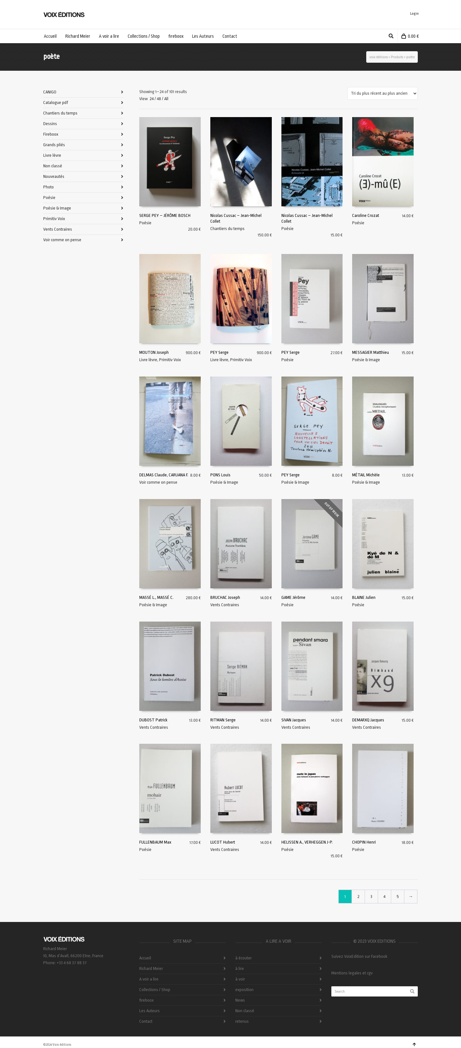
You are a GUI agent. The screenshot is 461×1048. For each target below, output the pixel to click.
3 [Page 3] (371, 896)
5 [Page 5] (398, 896)
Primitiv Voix (170, 359)
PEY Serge (219, 352)
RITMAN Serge (223, 720)
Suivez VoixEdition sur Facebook (359, 956)
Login (414, 14)
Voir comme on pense (158, 482)
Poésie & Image (366, 359)
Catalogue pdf (55, 102)
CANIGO (49, 92)
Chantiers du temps (227, 228)
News (240, 1000)
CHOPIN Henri (364, 842)
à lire (239, 968)
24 (152, 98)
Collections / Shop (154, 989)
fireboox (146, 1000)
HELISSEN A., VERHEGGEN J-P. (307, 842)
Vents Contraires (224, 604)
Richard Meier (151, 968)
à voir (240, 979)
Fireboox (50, 134)
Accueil (145, 958)
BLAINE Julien (364, 597)
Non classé (52, 165)
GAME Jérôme (293, 597)
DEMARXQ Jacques (368, 720)
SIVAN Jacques (293, 720)
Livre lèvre (148, 359)
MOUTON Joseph (154, 352)
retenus (242, 1021)
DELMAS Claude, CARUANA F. (163, 474)
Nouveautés (53, 176)
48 (159, 98)
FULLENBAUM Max (155, 842)
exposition (244, 989)
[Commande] (382, 93)
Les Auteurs (149, 1010)
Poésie (145, 222)
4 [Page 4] (384, 896)
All (166, 98)
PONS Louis (220, 474)
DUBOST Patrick (153, 720)
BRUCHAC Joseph (225, 597)
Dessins (50, 123)
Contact (145, 1021)
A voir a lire (148, 979)
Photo (48, 187)
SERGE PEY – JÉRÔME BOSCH (164, 215)
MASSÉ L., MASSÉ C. (156, 597)
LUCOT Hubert (222, 842)
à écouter (243, 958)
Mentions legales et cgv (352, 973)
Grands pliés (54, 144)
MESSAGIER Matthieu (370, 352)
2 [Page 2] (358, 896)
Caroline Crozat (365, 215)
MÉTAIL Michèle (366, 474)
